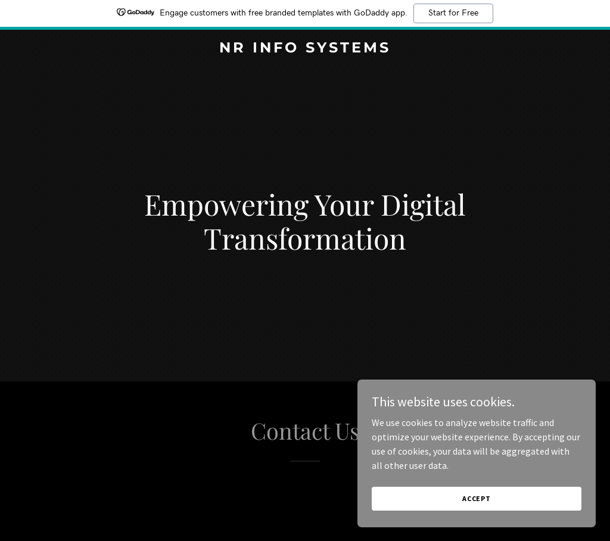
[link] (305, 49)
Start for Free (453, 13)
